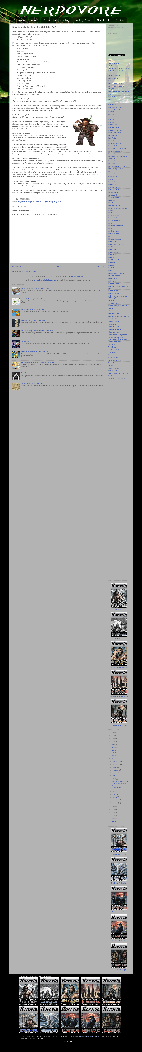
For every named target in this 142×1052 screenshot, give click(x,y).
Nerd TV (111, 265)
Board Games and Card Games (118, 91)
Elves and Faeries (114, 135)
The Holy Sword (113, 327)
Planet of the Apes (114, 276)
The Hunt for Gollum (115, 332)
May (114, 791)
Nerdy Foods (112, 268)
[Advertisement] (116, 414)
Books (110, 94)
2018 (112, 756)
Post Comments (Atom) (29, 271)
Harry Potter (112, 182)
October (115, 767)
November (116, 764)
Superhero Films (113, 313)
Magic (110, 223)
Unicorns (111, 355)
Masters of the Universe (116, 226)
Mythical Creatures (114, 239)
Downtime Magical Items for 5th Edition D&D (120, 782)
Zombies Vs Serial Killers (116, 378)
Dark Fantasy (112, 119)
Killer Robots (112, 203)
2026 (112, 732)
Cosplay (111, 114)
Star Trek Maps (26, 341)
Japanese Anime (113, 197)
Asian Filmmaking (114, 75)
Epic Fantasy (112, 138)
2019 (112, 753)
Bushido (111, 99)
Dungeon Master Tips (25, 202)
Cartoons (111, 102)
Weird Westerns (113, 368)
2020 (112, 750)
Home (58, 267)
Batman (111, 81)
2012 (112, 818)
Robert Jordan (113, 291)
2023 (112, 741)
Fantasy (111, 140)
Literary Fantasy (113, 218)
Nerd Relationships (114, 260)
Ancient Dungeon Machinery (118, 787)
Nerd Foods (103, 20)
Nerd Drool (112, 249)
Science (111, 300)
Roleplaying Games (55, 202)
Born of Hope (112, 97)
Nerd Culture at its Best (116, 244)
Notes (110, 270)
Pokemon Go (112, 278)
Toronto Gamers (113, 349)
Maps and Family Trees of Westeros (33, 320)
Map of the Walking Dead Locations (32, 299)
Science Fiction (113, 303)
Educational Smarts (114, 133)
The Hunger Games (115, 329)
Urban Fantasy (113, 357)
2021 (112, 747)
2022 (112, 744)
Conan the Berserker (115, 107)
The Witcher (112, 344)
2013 (112, 815)
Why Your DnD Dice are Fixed (118, 373)
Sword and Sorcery (114, 319)
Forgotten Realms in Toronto (117, 166)
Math (110, 228)
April (114, 794)
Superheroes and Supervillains (118, 316)
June (114, 779)
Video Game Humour (115, 360)
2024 (112, 738)
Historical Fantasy (114, 187)
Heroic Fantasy (113, 184)
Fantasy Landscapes (115, 151)
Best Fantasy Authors (115, 83)
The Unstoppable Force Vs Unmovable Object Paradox (117, 338)
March (114, 797)
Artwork (111, 73)
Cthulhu (111, 117)
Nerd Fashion (112, 255)
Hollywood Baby (113, 190)
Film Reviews (112, 163)
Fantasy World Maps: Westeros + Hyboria (35, 288)
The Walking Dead (114, 342)
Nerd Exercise (113, 252)
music (110, 236)
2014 (112, 812)
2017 (112, 759)
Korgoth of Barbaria (114, 205)
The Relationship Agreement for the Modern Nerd (37, 331)
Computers (112, 104)
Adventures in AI (113, 63)
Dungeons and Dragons (41, 202)
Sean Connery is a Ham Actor (118, 306)
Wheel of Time (113, 371)
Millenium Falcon (114, 234)
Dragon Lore (112, 125)
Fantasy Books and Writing (117, 148)
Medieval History (113, 231)
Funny (110, 171)
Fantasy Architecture (115, 143)
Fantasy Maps (113, 154)
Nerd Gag (111, 257)
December (116, 761)
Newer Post (17, 267)
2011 (112, 821)
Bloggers (111, 89)
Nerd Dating (112, 247)
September (116, 770)
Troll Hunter (112, 352)
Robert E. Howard (114, 284)
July (114, 776)
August (115, 773)
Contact (120, 20)
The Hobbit (112, 324)
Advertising (49, 20)
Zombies (111, 376)
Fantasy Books (83, 20)
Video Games (112, 363)
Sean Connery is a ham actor (30, 373)
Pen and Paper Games (116, 273)
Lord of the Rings (114, 220)
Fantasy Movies (113, 161)
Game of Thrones (114, 174)
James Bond (112, 195)
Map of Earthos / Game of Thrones (32, 309)
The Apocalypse (113, 321)
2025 (112, 735)
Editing (65, 20)
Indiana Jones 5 (113, 192)
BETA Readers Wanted (116, 86)
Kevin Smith (112, 200)
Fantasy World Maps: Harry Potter (32, 383)
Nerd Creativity (113, 241)
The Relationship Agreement (117, 335)
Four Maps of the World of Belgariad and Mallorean (38, 362)
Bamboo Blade (113, 78)
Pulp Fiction (112, 281)
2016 (112, 806)
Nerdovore (20, 20)
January (115, 803)
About (34, 20)
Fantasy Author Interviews (117, 146)
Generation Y (112, 176)
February (115, 800)
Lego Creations (113, 215)
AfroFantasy (112, 66)
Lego (110, 212)
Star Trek (111, 308)
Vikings (110, 365)
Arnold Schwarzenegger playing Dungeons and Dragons (119, 69)
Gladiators (111, 179)
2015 (112, 809)
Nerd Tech (111, 262)
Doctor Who (112, 122)
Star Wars (111, 311)
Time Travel (112, 347)
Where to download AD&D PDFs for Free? (35, 352)
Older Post (99, 267)
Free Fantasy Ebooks (115, 169)
